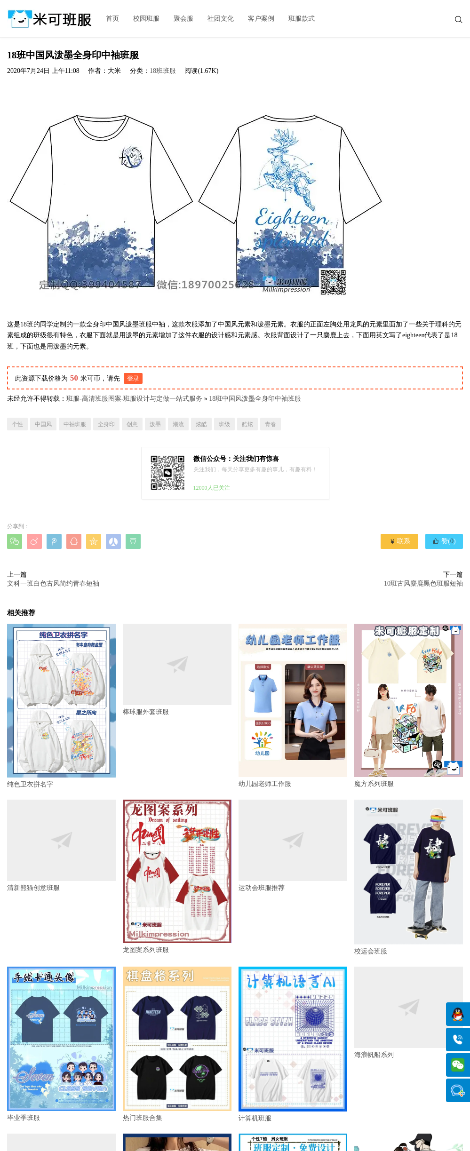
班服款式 (301, 18)
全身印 (106, 424)
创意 (132, 424)
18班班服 (163, 70)
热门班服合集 (177, 1044)
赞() (443, 541)
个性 (17, 424)
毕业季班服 (61, 1044)
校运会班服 (408, 877)
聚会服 (183, 18)
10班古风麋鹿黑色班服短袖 (423, 583)
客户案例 (261, 18)
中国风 (43, 424)
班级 (224, 424)
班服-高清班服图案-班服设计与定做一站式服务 (134, 398)
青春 (270, 424)
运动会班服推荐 (293, 845)
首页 (112, 18)
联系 (399, 541)
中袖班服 (75, 424)
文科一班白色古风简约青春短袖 (53, 583)
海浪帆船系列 (408, 1012)
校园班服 (146, 18)
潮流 (178, 424)
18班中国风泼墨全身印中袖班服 (255, 398)
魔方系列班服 (408, 706)
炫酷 (201, 424)
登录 (133, 378)
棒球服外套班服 (177, 669)
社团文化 (220, 18)
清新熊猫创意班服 (61, 845)
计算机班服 (293, 1044)
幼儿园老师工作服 (293, 706)
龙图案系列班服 (177, 876)
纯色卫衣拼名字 (61, 706)
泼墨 (155, 424)
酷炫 (247, 424)
